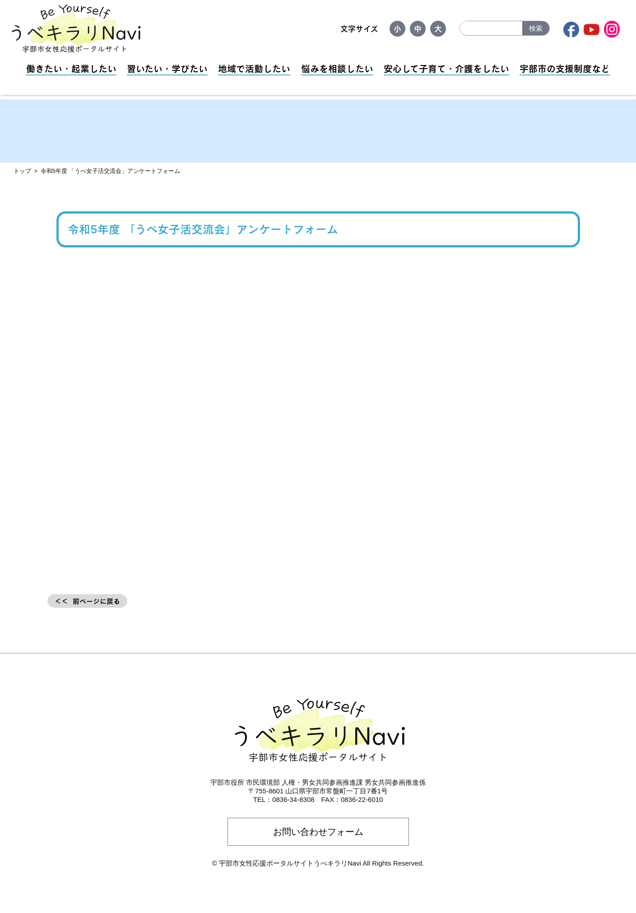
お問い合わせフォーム (318, 832)
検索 (536, 28)
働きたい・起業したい (71, 68)
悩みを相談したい (337, 68)
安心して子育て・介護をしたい (446, 68)
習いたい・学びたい (167, 68)
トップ (22, 171)
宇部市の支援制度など (565, 68)
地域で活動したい (254, 68)
